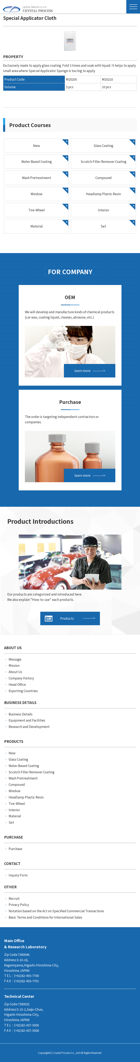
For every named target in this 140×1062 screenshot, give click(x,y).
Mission (14, 665)
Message (15, 659)
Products (59, 618)
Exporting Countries (23, 690)
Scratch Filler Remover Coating (103, 161)
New (36, 145)
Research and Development (29, 726)
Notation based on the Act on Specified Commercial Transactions (56, 911)
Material (36, 226)
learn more (82, 370)
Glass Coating (103, 145)
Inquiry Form (18, 875)
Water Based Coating (36, 161)
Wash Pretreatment (36, 177)
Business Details (20, 714)
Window (36, 193)
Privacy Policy (19, 904)
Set (103, 226)
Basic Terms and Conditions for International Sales (45, 917)
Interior (103, 210)
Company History (21, 678)
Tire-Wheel (36, 210)
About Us (15, 671)
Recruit (14, 898)
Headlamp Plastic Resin (103, 193)
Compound (103, 177)
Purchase (15, 848)
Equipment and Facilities (27, 720)
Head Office (17, 684)
